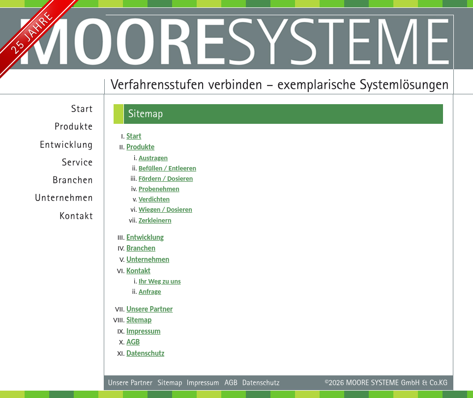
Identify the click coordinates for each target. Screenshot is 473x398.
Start (133, 136)
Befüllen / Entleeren (167, 168)
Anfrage (150, 291)
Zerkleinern (155, 220)
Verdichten (154, 199)
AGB (133, 342)
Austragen (153, 158)
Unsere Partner (149, 309)
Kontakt (138, 270)
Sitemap (138, 319)
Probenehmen (159, 189)
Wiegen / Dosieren (165, 209)
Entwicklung (145, 237)
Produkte (140, 146)
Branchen (140, 248)
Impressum (143, 331)
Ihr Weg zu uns (160, 281)
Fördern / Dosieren (166, 178)
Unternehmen (147, 259)
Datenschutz (145, 353)
